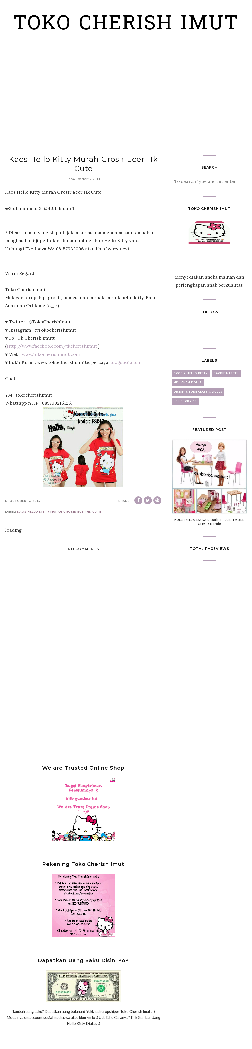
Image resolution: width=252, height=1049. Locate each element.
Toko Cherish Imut (126, 35)
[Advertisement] (126, 127)
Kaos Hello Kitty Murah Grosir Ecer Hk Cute (59, 534)
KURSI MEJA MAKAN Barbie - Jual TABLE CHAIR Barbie (209, 544)
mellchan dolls (188, 405)
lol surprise (185, 423)
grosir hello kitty (191, 396)
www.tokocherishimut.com (51, 377)
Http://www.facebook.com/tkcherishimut (52, 368)
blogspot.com (125, 385)
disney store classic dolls (198, 414)
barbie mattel (226, 396)
